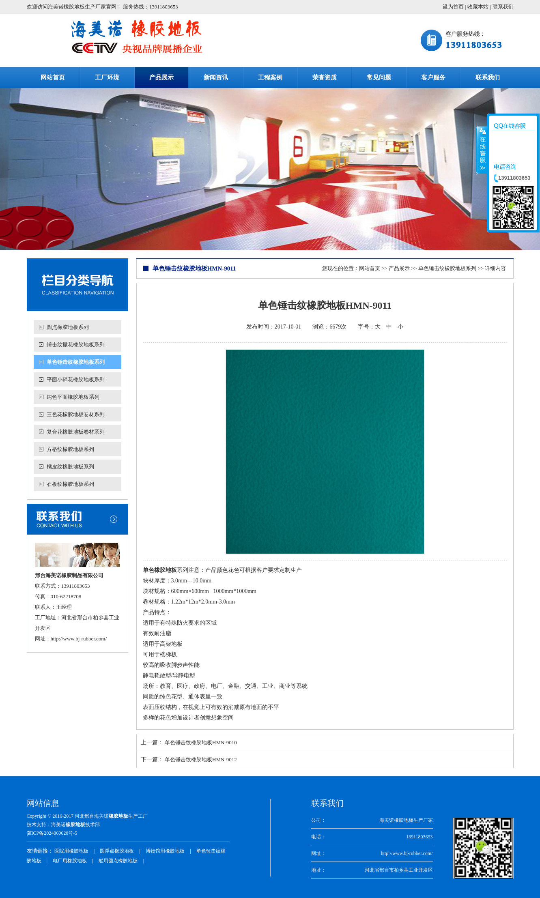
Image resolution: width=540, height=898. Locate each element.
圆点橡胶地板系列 (68, 327)
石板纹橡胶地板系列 (70, 484)
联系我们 (503, 7)
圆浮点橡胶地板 (117, 851)
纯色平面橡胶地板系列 (73, 397)
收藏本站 (477, 7)
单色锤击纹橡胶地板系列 (76, 362)
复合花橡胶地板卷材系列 (76, 432)
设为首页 (453, 7)
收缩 (482, 150)
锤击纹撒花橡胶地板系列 (76, 345)
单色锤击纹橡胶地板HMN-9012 (201, 759)
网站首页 (369, 268)
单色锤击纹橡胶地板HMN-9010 (201, 742)
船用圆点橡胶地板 (118, 861)
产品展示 (399, 268)
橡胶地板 (118, 816)
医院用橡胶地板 (71, 851)
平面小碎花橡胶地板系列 (76, 379)
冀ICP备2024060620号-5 (52, 833)
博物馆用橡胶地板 (165, 851)
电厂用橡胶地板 (70, 861)
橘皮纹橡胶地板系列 (70, 467)
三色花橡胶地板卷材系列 (76, 414)
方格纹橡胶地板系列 (70, 449)
